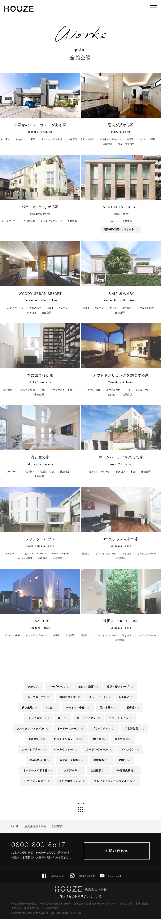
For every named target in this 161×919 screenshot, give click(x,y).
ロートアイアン (86, 718)
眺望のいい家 (38, 759)
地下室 (97, 739)
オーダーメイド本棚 (35, 770)
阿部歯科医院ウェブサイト (121, 229)
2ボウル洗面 (86, 686)
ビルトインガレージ (66, 739)
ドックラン (128, 749)
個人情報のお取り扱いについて (80, 896)
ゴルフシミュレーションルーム (113, 780)
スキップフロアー (35, 780)
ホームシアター (31, 749)
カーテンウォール (97, 749)
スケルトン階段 (69, 759)
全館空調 (96, 770)
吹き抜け (120, 739)
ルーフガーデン (36, 697)
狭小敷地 (27, 707)
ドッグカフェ (36, 718)
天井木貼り (106, 707)
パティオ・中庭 (75, 707)
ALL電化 (124, 697)
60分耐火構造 (124, 770)
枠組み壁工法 (68, 697)
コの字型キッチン (70, 780)
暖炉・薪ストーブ (118, 686)
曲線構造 (98, 759)
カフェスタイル (118, 718)
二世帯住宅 (131, 728)
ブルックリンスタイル (30, 728)
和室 (122, 759)
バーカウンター (63, 749)
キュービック (97, 697)
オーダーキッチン (68, 728)
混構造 (130, 707)
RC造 (49, 707)
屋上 (60, 718)
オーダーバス (57, 686)
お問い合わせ (116, 851)
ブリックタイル (101, 728)
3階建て (34, 739)
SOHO (31, 686)
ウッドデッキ (69, 770)
